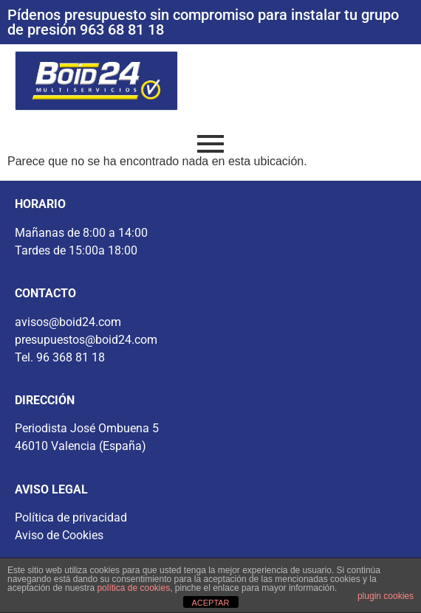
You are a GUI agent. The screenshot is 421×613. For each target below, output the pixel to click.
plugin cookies (385, 596)
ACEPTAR (210, 602)
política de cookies (133, 588)
